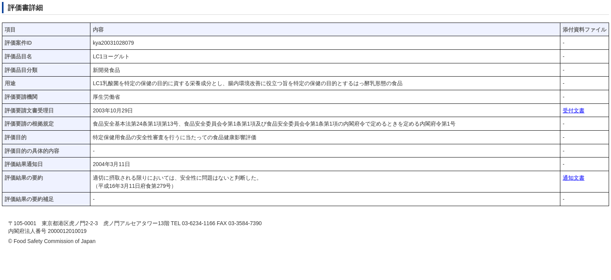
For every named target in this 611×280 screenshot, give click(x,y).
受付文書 (574, 111)
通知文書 (574, 178)
